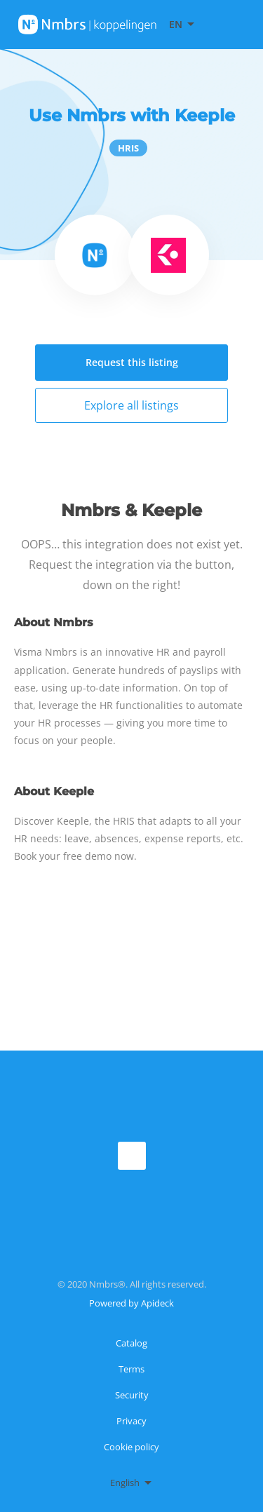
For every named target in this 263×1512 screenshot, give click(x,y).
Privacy (131, 1421)
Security (132, 1395)
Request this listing (132, 362)
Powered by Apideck (131, 1303)
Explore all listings (131, 405)
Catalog (131, 1343)
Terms (131, 1369)
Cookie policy (131, 1446)
